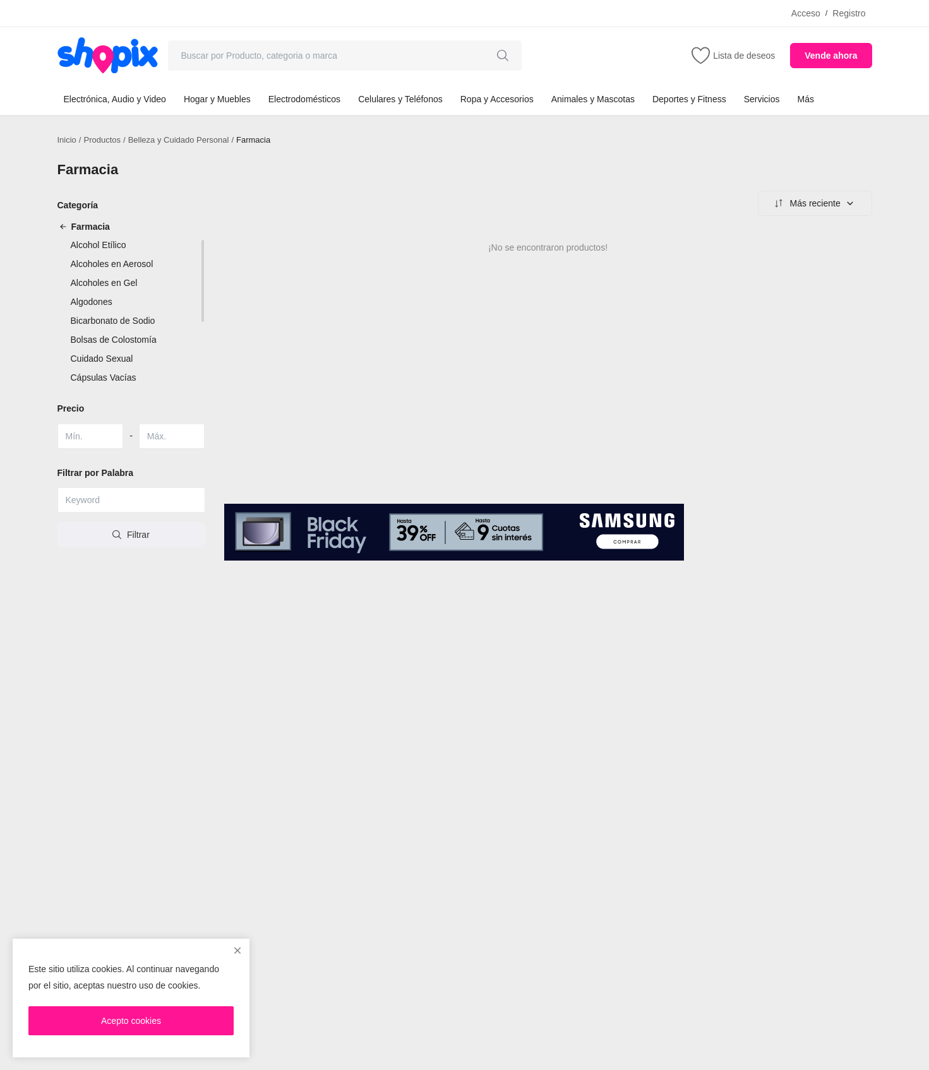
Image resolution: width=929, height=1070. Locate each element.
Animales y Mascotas (593, 99)
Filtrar (131, 535)
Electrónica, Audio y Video (115, 99)
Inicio (66, 140)
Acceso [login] (805, 13)
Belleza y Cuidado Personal (178, 140)
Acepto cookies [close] (131, 1021)
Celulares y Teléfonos (400, 99)
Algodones (91, 302)
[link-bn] (454, 531)
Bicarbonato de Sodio (113, 321)
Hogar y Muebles (217, 99)
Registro (848, 13)
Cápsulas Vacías (103, 377)
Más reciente (813, 203)
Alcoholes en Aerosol (112, 264)
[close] (237, 950)
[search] (502, 55)
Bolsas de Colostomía (114, 340)
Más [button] (805, 99)
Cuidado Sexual (102, 359)
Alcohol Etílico (98, 245)
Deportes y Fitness (689, 99)
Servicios (762, 99)
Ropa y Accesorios (497, 99)
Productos (102, 140)
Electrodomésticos (304, 99)
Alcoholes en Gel (104, 283)
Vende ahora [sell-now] (831, 56)
